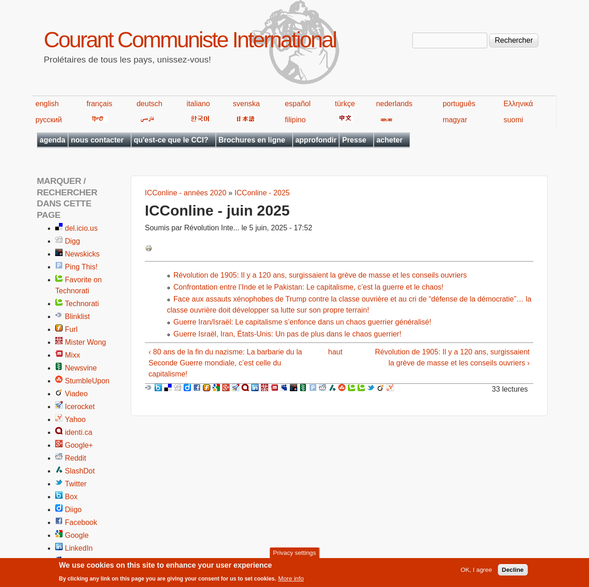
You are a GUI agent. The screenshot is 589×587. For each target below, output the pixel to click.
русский (48, 120)
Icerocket (80, 406)
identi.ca (78, 432)
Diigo (73, 509)
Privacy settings (294, 553)
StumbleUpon (87, 381)
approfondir (316, 140)
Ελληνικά (518, 104)
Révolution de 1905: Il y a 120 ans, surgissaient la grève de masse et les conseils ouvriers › (452, 357)
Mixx (72, 355)
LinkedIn (79, 548)
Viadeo (76, 394)
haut (335, 352)
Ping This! (81, 267)
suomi (513, 120)
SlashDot (80, 471)
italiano (198, 104)
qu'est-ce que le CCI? (171, 140)
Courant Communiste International (190, 40)
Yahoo (75, 419)
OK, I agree (476, 570)
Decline (513, 570)
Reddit (75, 458)
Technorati (82, 304)
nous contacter (97, 140)
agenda (52, 140)
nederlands (394, 104)
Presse (354, 140)
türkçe (345, 104)
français (99, 104)
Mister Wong (85, 342)
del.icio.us (81, 228)
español (298, 104)
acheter (389, 140)
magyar (455, 120)
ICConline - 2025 (262, 193)
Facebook (81, 522)
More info (291, 579)
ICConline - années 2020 (185, 193)
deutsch (149, 104)
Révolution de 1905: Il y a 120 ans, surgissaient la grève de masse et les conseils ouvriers (320, 275)
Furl (71, 329)
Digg (72, 241)
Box (71, 497)
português (459, 104)
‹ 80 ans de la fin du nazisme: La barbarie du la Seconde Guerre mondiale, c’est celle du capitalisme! (225, 363)
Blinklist (77, 316)
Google (77, 535)
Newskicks (82, 254)
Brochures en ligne (252, 140)
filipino (295, 120)
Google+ (79, 445)
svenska (246, 104)
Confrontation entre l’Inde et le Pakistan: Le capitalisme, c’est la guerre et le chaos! (308, 287)
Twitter (76, 484)
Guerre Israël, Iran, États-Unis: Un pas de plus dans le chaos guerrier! (287, 334)
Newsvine (81, 368)
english (47, 104)
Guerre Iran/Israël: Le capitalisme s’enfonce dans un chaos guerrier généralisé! (302, 322)
